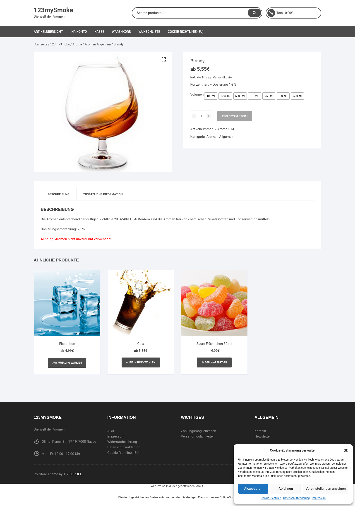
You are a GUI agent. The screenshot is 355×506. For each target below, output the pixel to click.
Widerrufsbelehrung (122, 442)
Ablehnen (285, 489)
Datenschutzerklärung (296, 498)
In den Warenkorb (234, 116)
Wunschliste (149, 31)
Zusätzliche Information (103, 194)
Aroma (77, 44)
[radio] (210, 96)
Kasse (99, 31)
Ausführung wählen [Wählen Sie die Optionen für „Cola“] (141, 362)
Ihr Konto (78, 31)
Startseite (40, 44)
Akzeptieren (253, 489)
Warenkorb (121, 31)
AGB (110, 431)
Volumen (197, 94)
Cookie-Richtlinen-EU (123, 453)
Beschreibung (59, 194)
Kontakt (260, 431)
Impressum (319, 498)
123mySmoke (53, 10)
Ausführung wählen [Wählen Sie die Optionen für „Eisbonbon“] (67, 362)
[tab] (59, 194)
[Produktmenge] (201, 116)
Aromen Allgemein (98, 44)
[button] (346, 450)
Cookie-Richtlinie (271, 498)
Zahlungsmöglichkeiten (198, 431)
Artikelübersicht (48, 31)
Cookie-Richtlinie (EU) (186, 31)
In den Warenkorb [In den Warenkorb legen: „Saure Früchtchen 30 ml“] (214, 362)
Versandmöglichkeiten (198, 436)
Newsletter (262, 436)
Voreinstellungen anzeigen (325, 489)
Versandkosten (223, 77)
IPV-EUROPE (72, 474)
